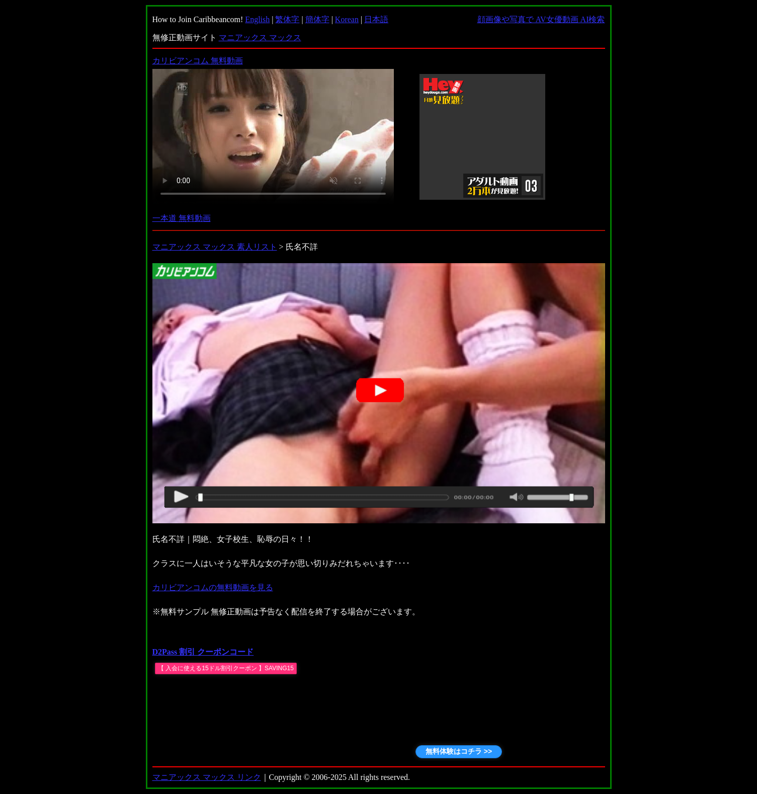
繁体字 (287, 19)
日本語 (376, 19)
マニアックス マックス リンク (206, 777)
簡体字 (317, 19)
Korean (347, 19)
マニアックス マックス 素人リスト (214, 247)
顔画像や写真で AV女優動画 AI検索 (541, 19)
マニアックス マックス (260, 37)
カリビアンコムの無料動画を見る (212, 587)
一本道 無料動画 (181, 218)
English (257, 19)
